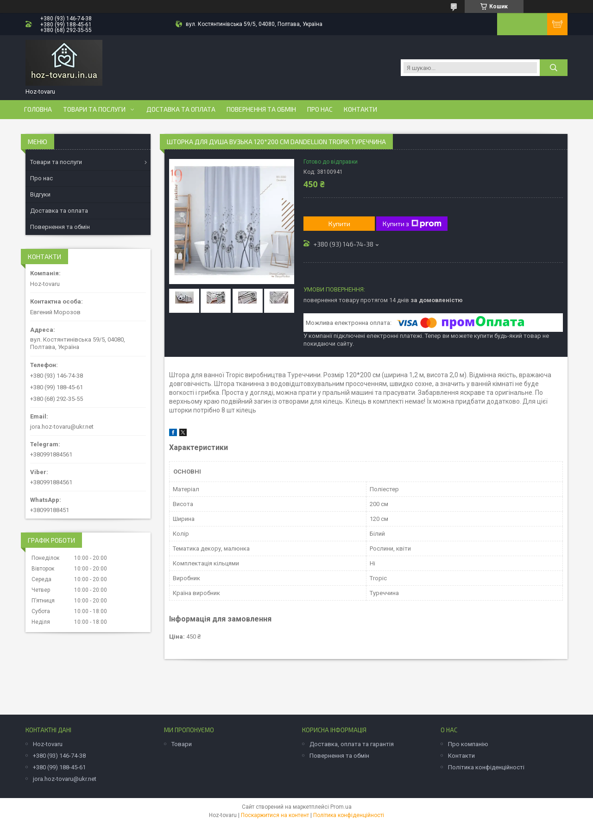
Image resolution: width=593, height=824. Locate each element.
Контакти (360, 109)
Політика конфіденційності (486, 767)
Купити (339, 224)
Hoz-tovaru (48, 744)
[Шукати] (554, 67)
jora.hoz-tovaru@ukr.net (62, 426)
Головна (38, 109)
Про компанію (468, 744)
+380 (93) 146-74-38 (59, 755)
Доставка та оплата (180, 109)
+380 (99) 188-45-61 (59, 767)
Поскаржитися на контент (275, 815)
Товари (181, 744)
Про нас (320, 109)
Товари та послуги (94, 109)
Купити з (412, 224)
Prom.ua (341, 807)
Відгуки (40, 194)
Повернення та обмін (261, 109)
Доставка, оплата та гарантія (351, 744)
